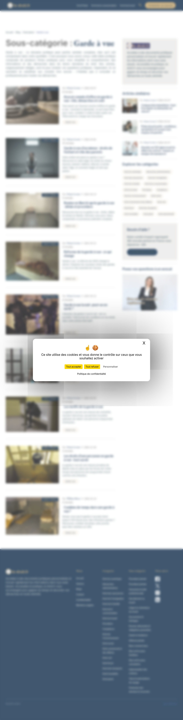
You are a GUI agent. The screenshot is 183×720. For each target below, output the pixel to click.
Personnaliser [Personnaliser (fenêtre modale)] (110, 366)
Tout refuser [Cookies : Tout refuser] (92, 366)
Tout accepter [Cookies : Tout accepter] (73, 366)
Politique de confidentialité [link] (91, 373)
